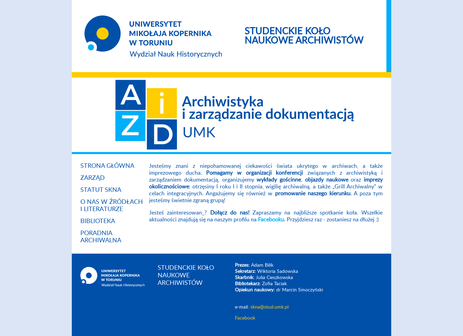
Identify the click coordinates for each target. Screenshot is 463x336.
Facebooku (271, 219)
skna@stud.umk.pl (269, 307)
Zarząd (92, 178)
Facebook (245, 318)
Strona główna (107, 166)
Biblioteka (97, 221)
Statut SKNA (100, 190)
